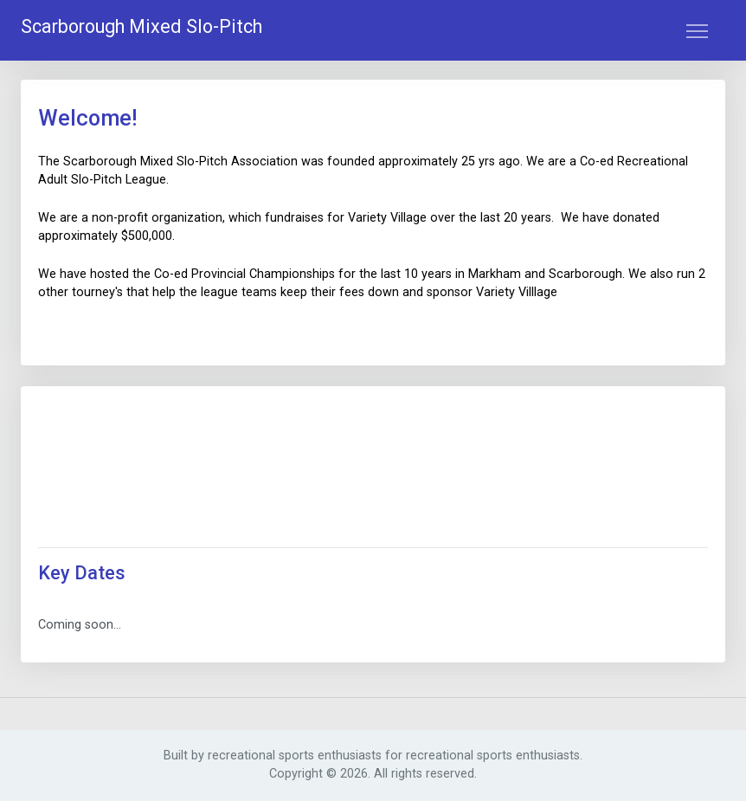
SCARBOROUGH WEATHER (373, 468)
